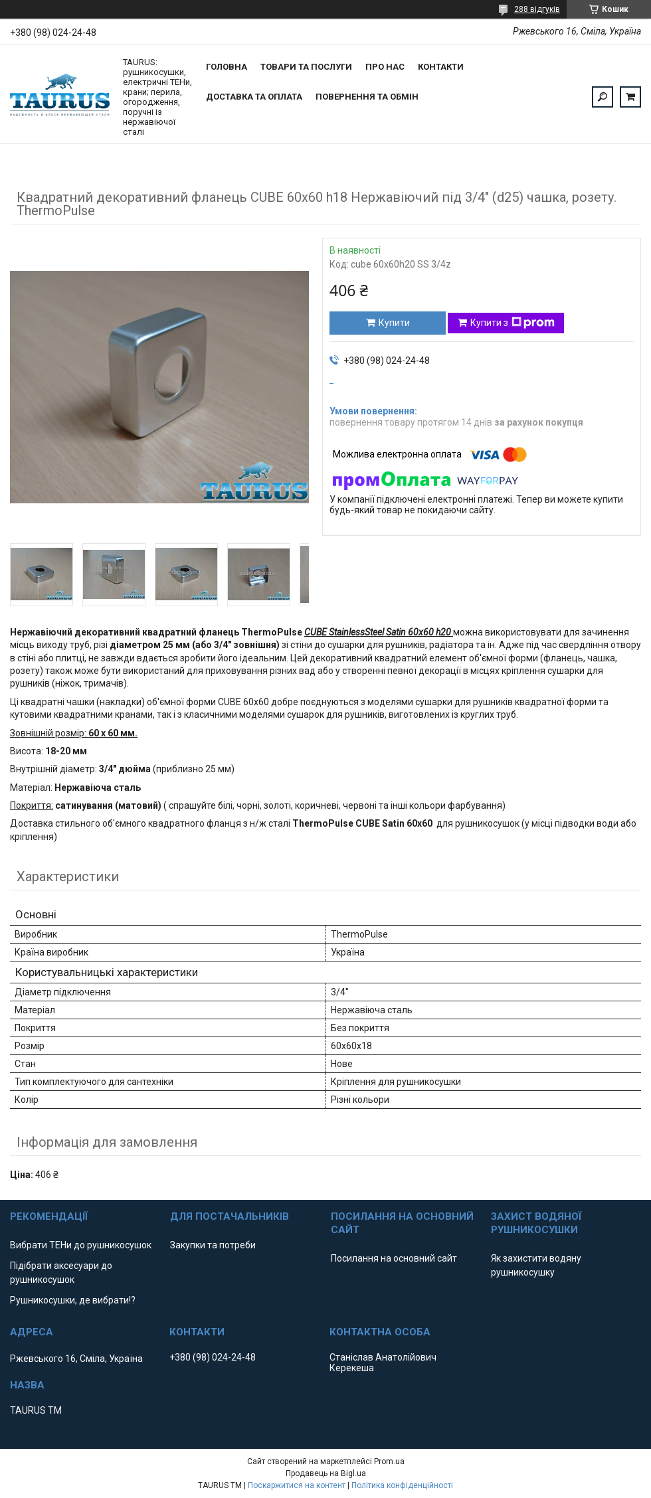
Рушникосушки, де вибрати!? (73, 1300)
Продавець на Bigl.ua (326, 1473)
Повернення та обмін (367, 97)
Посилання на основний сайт (394, 1258)
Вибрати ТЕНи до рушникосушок (80, 1245)
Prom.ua (389, 1461)
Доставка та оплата (254, 97)
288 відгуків (537, 9)
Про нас (385, 67)
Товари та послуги (306, 67)
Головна (226, 67)
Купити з (512, 323)
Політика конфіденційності (402, 1485)
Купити (394, 322)
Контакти (441, 67)
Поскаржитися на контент (296, 1485)
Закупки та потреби (213, 1245)
